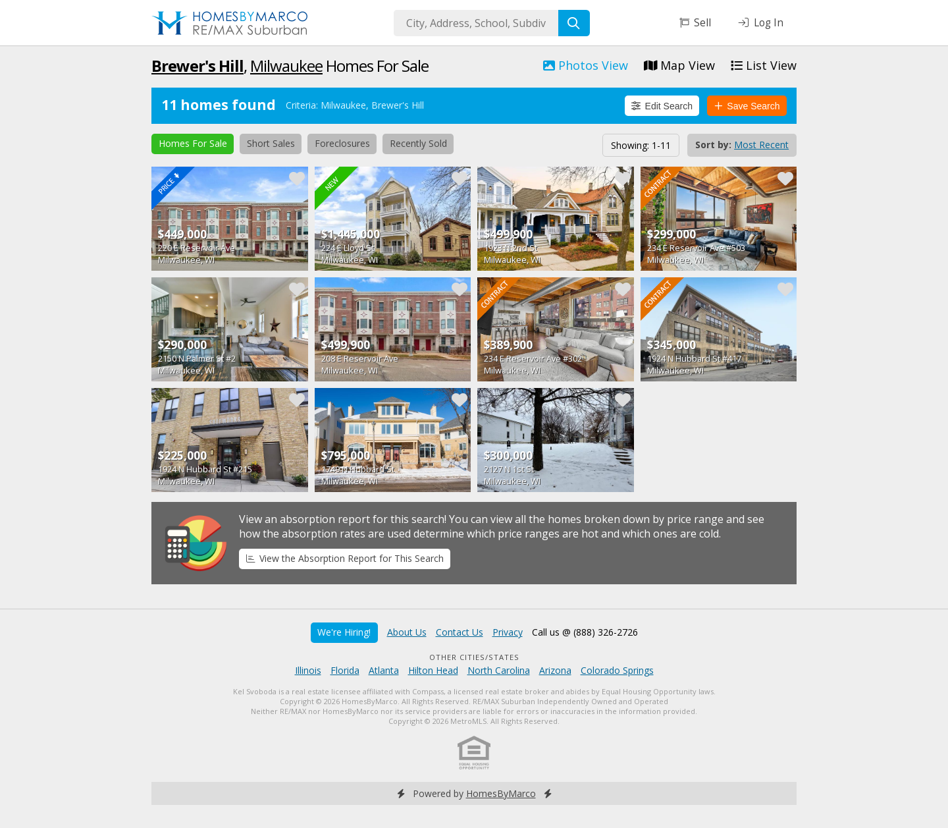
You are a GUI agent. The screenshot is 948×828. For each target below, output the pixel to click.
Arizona (555, 670)
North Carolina (498, 670)
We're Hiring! (344, 632)
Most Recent (761, 144)
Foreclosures (342, 143)
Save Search (747, 106)
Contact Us (459, 632)
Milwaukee (286, 65)
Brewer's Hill (197, 65)
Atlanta (384, 670)
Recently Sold (418, 143)
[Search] (574, 23)
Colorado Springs (617, 670)
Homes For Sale (193, 143)
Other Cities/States (474, 657)
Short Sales (271, 143)
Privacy (507, 632)
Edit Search (662, 106)
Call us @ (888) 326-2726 (585, 632)
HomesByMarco (501, 793)
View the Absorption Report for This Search (345, 558)
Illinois (308, 670)
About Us (407, 632)
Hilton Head (433, 670)
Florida (344, 670)
